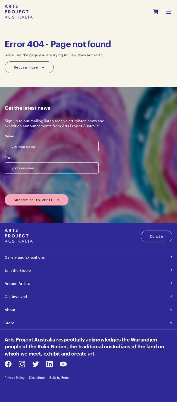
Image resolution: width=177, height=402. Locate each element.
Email (9, 158)
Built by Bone (58, 377)
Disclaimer (37, 377)
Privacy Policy (14, 377)
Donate (156, 236)
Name (9, 136)
